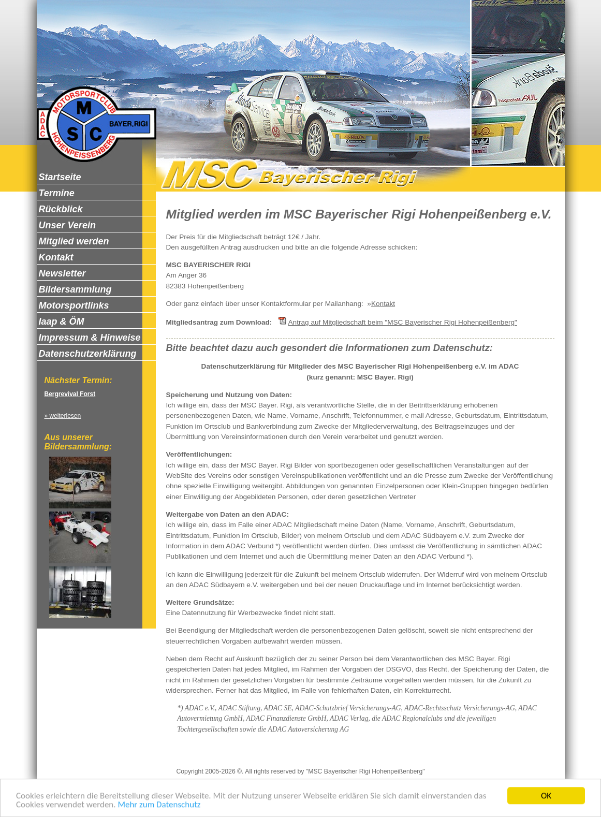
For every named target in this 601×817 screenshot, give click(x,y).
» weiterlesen (63, 415)
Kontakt (383, 304)
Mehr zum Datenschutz (159, 805)
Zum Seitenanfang (418, 753)
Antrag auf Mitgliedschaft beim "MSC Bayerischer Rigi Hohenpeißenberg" (402, 322)
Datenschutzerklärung (270, 753)
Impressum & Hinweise (190, 753)
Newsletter (363, 753)
